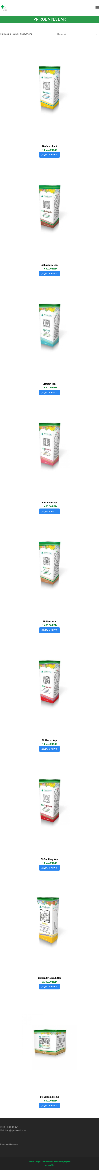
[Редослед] (77, 34)
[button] (97, 7)
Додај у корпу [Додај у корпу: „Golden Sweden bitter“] (50, 986)
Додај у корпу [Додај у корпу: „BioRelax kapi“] (50, 154)
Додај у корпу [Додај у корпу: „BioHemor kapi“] (50, 749)
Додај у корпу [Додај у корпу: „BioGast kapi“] (50, 392)
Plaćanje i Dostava (9, 1144)
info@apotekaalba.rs (15, 1130)
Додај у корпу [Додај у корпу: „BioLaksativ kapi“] (50, 273)
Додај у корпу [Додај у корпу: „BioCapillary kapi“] (50, 868)
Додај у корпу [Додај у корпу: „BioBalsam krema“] (50, 1105)
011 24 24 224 (11, 1127)
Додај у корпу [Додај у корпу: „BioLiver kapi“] (50, 630)
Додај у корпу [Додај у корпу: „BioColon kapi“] (50, 511)
